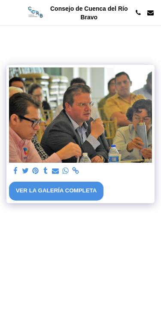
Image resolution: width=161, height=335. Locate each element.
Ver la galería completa (56, 190)
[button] (9, 12)
